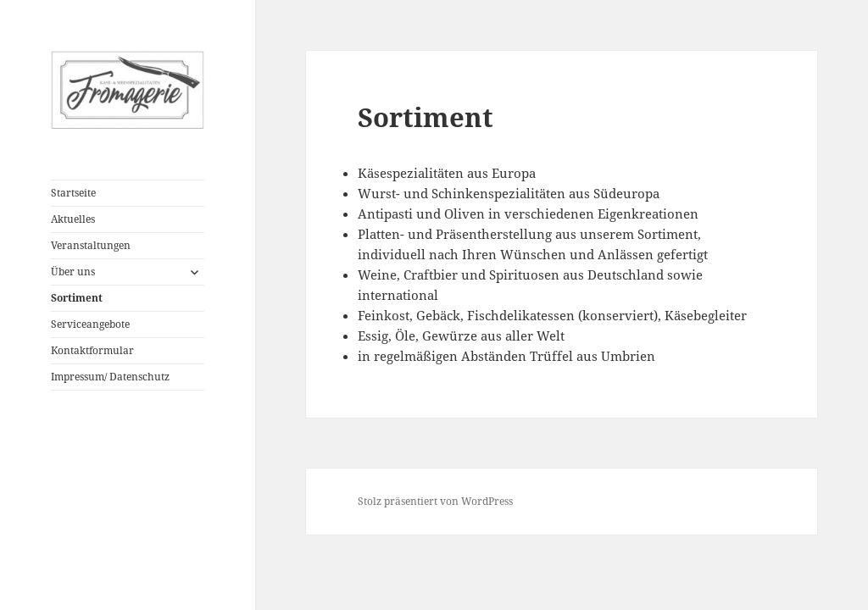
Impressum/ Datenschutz (110, 376)
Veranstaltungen (91, 245)
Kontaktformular (92, 350)
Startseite (73, 193)
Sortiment (77, 298)
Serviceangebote (90, 324)
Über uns (73, 271)
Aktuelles (73, 219)
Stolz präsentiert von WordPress (435, 501)
